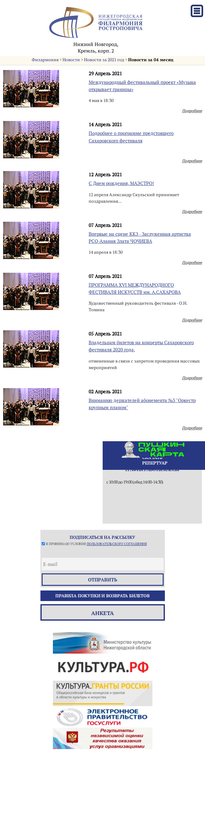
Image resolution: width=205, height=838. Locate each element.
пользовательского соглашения (117, 544)
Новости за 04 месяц (150, 60)
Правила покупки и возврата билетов (102, 596)
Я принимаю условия (96, 544)
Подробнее (192, 110)
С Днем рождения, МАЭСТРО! (121, 183)
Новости (71, 60)
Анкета (102, 613)
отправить (102, 579)
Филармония (45, 60)
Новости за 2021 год (104, 60)
